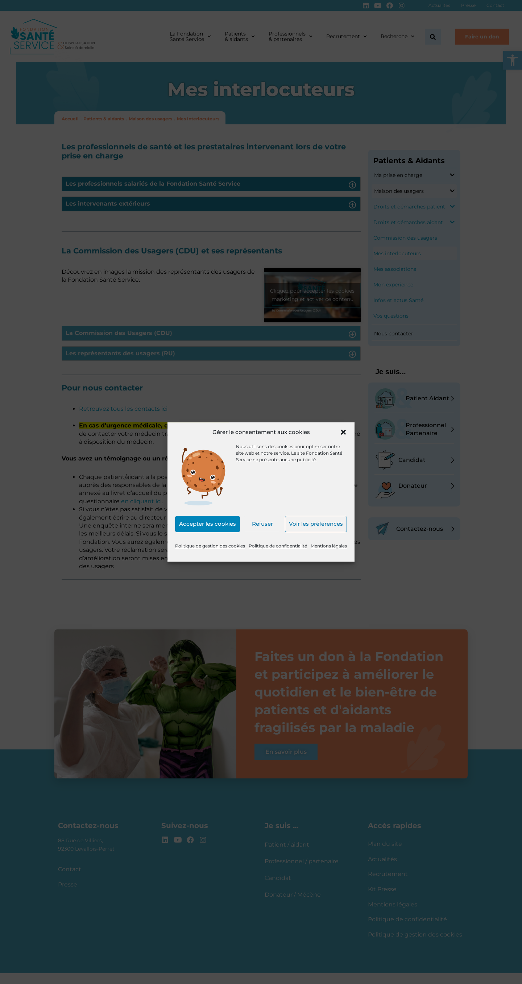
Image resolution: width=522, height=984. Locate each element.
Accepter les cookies (207, 523)
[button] (343, 432)
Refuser (262, 523)
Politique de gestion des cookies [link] (210, 546)
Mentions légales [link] (329, 546)
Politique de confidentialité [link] (278, 546)
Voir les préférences (316, 523)
